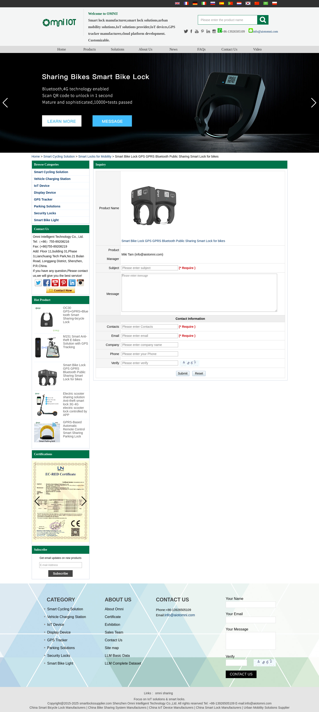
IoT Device (42, 185)
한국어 (247, 3)
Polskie (274, 3)
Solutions (117, 49)
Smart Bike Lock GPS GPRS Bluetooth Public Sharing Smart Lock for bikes (74, 372)
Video (257, 49)
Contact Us (229, 49)
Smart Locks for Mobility (94, 156)
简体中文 (256, 3)
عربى (265, 3)
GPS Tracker (43, 199)
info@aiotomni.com (263, 31)
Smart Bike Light (46, 220)
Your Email (234, 614)
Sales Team (114, 632)
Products (89, 49)
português (230, 3)
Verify (230, 656)
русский (212, 3)
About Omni (114, 609)
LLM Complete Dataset (123, 663)
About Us (145, 49)
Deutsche (194, 3)
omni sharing (164, 693)
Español (221, 3)
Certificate (113, 617)
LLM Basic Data (117, 655)
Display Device (45, 192)
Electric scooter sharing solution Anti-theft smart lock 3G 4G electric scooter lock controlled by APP (75, 404)
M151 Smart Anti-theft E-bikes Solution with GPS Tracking (75, 342)
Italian (203, 3)
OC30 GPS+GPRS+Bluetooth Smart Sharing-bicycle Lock (75, 315)
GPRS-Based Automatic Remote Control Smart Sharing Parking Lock (74, 429)
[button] (314, 103)
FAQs (201, 49)
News (173, 49)
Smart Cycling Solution (59, 156)
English (177, 3)
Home (61, 49)
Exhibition (112, 624)
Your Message (237, 629)
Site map (112, 648)
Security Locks (45, 213)
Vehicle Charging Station (52, 179)
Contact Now (60, 290)
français (186, 3)
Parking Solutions (47, 206)
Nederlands (238, 3)
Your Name (234, 599)
